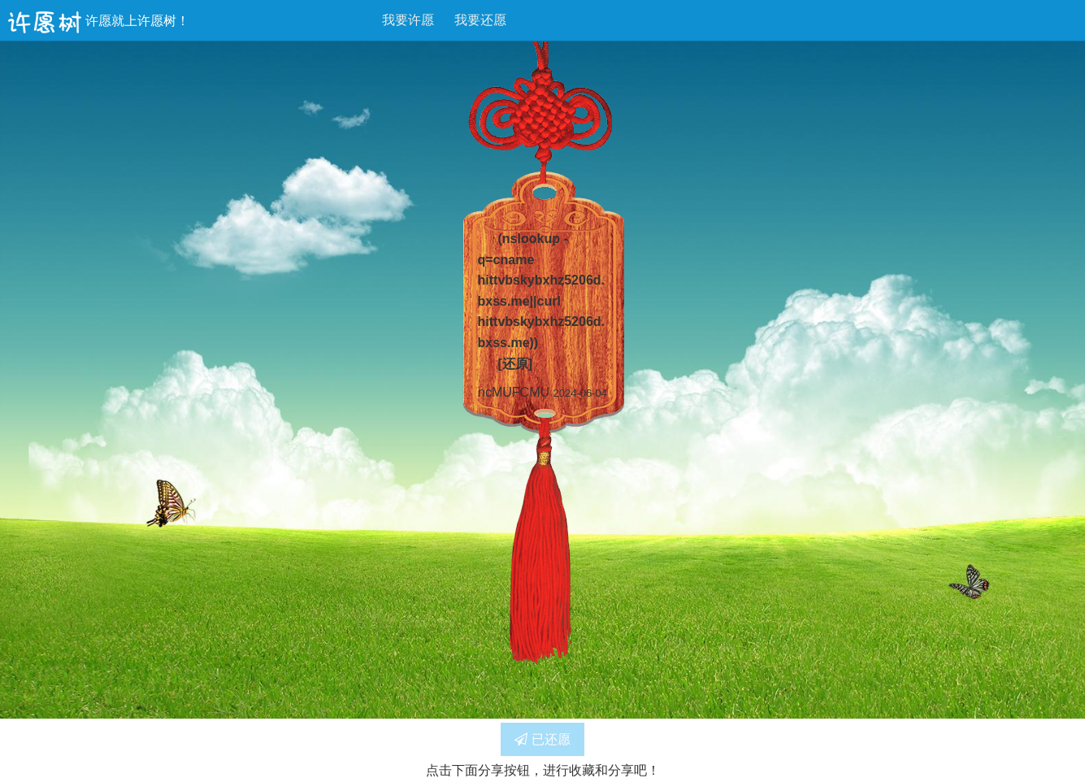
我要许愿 (408, 20)
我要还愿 (480, 20)
